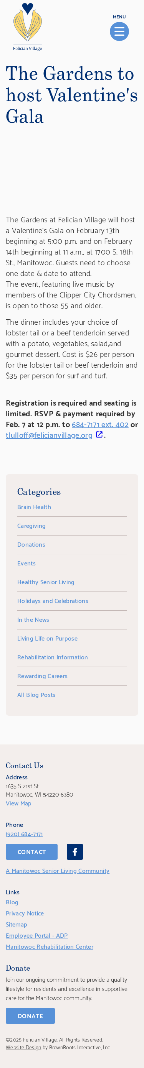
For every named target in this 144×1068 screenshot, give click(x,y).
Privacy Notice (25, 912)
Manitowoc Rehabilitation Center (49, 946)
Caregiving (31, 525)
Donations (31, 544)
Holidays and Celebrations (52, 600)
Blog (12, 901)
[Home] (27, 27)
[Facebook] (75, 852)
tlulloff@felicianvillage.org (49, 434)
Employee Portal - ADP (37, 935)
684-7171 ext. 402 (100, 423)
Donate (30, 1015)
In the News (33, 619)
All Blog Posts (36, 694)
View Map (19, 802)
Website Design (23, 1046)
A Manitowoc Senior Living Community (57, 870)
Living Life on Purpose (47, 638)
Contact (32, 851)
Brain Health (34, 506)
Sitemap (16, 923)
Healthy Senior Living (46, 581)
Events (26, 562)
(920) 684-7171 (24, 833)
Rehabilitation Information (52, 656)
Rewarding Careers (42, 675)
